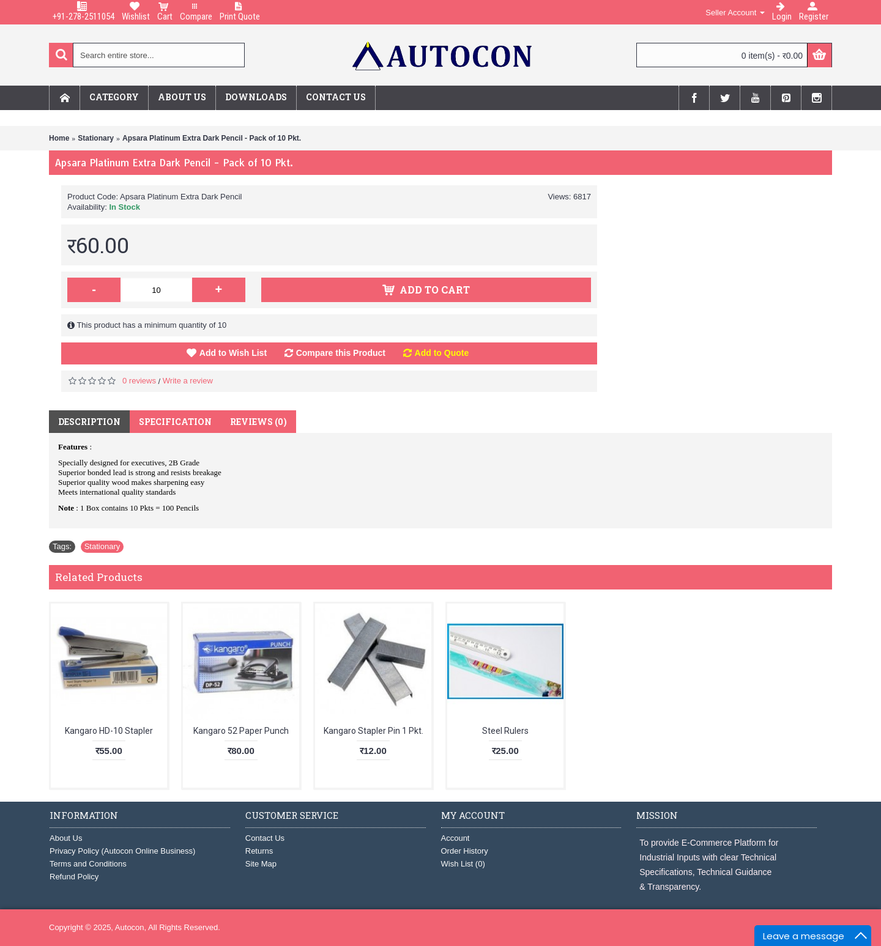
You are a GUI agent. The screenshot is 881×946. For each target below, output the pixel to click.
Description (89, 421)
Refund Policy (74, 876)
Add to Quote (442, 353)
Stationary (96, 138)
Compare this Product (340, 353)
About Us (66, 838)
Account (455, 838)
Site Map (261, 863)
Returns (259, 850)
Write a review (188, 380)
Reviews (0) (258, 421)
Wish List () (463, 863)
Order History (464, 850)
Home (59, 138)
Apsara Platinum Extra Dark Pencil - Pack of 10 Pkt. (211, 138)
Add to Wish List (233, 353)
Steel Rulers (505, 731)
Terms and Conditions (88, 863)
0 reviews (139, 380)
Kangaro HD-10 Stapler (109, 731)
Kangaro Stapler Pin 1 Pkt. (373, 731)
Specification (175, 421)
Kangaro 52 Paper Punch (241, 731)
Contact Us (264, 838)
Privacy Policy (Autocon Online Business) (122, 850)
